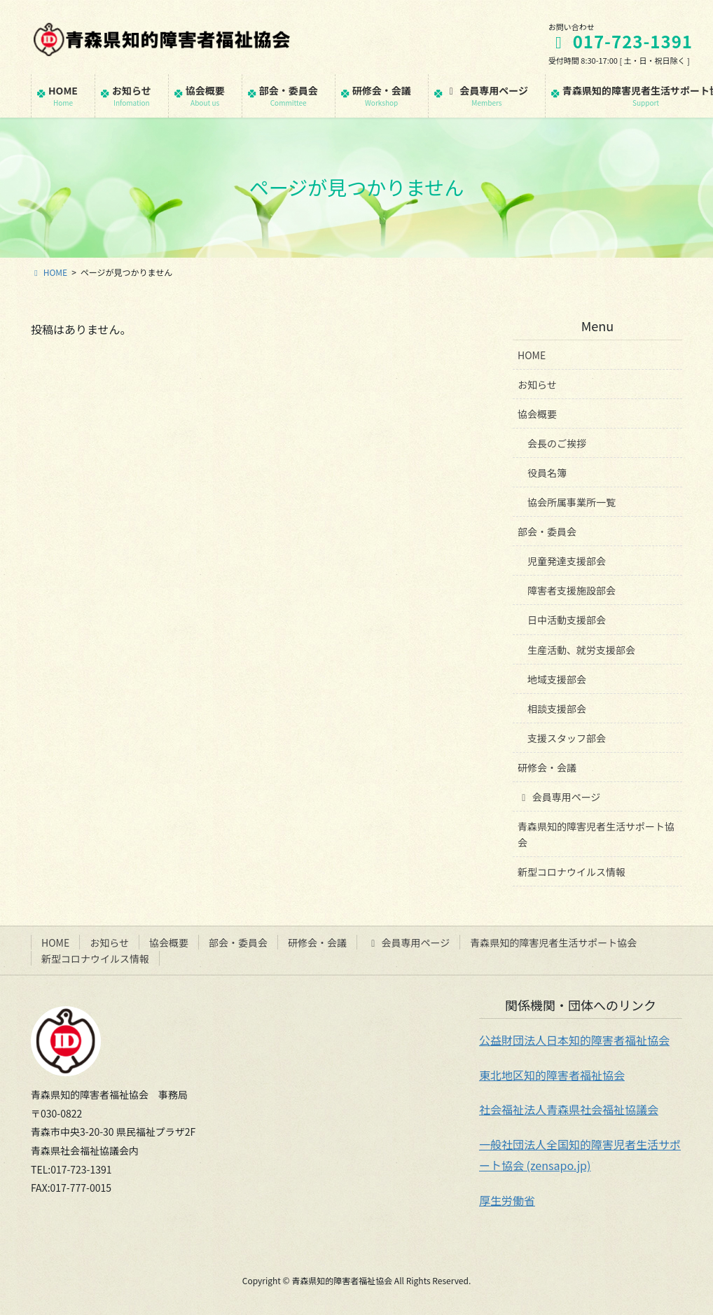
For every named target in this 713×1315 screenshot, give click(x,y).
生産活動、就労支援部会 (581, 650)
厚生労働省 (507, 1200)
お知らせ (537, 384)
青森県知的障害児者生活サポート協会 (596, 834)
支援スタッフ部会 (566, 738)
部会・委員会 (547, 531)
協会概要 (537, 414)
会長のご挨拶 (556, 443)
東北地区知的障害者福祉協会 (552, 1074)
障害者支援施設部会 (571, 590)
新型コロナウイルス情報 (571, 872)
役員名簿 (547, 473)
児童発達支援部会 (566, 561)
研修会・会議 (547, 767)
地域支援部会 (556, 679)
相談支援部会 (556, 709)
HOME (532, 355)
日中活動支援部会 (566, 620)
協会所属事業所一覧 (571, 502)
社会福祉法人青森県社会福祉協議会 (568, 1109)
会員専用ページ (559, 797)
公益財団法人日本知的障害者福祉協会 (574, 1039)
